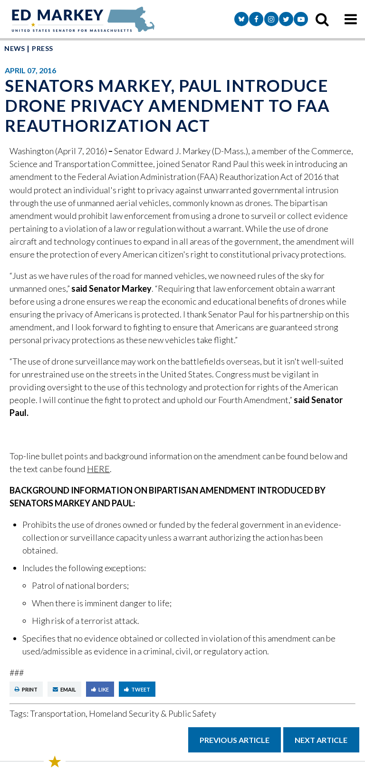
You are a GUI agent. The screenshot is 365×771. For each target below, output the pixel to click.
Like (100, 689)
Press (42, 48)
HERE (98, 469)
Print (26, 689)
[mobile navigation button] (350, 19)
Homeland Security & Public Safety (152, 713)
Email (64, 689)
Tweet (137, 689)
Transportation (58, 713)
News (14, 48)
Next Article (321, 739)
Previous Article (234, 739)
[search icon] (322, 19)
